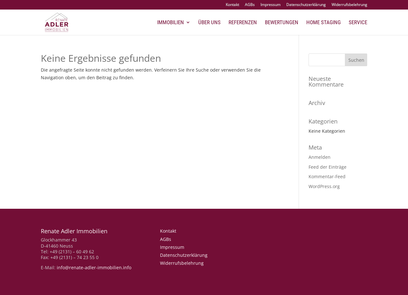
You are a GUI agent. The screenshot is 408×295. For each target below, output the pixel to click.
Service (358, 22)
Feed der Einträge (327, 167)
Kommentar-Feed (327, 176)
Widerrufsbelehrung (349, 5)
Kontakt (232, 5)
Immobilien (170, 22)
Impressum (270, 5)
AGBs (250, 5)
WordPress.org (324, 186)
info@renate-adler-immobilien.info (94, 267)
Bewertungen (281, 22)
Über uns (209, 22)
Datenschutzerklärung (306, 5)
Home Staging (323, 22)
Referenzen (243, 22)
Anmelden (320, 157)
